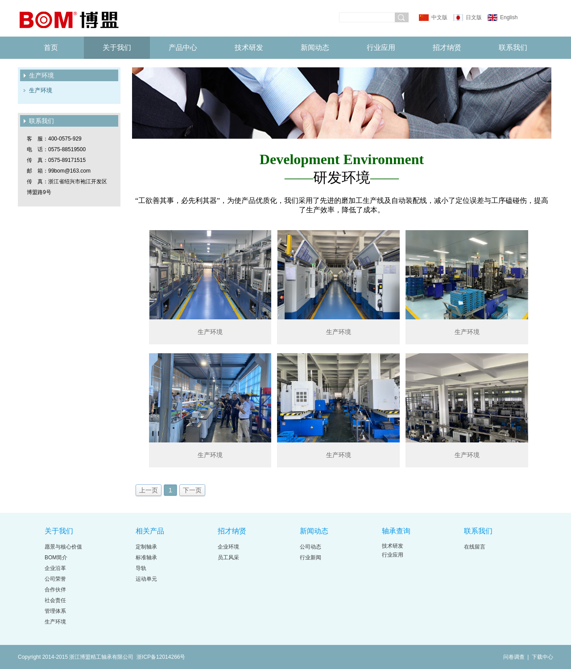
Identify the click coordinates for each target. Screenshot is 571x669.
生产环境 (40, 90)
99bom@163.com (69, 171)
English (508, 17)
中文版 (439, 17)
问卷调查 (514, 657)
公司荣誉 (55, 579)
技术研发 (249, 47)
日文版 (474, 17)
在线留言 (474, 547)
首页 (51, 47)
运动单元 (146, 579)
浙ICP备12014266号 (161, 657)
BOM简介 (56, 557)
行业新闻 (310, 557)
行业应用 (381, 47)
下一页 (192, 490)
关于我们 (117, 47)
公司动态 (310, 547)
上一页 (148, 490)
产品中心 (183, 47)
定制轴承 (146, 547)
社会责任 (55, 600)
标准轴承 (146, 557)
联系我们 (513, 47)
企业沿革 (55, 568)
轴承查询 (396, 531)
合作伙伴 (55, 589)
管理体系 (55, 611)
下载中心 (542, 657)
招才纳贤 (447, 47)
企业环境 (228, 547)
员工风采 (228, 557)
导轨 (141, 568)
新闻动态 (315, 47)
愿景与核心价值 (63, 547)
